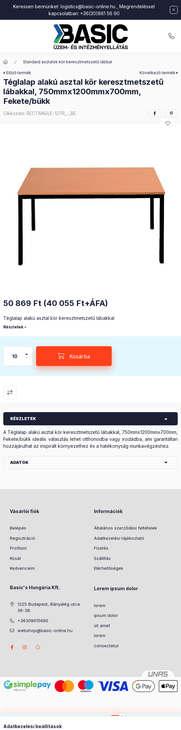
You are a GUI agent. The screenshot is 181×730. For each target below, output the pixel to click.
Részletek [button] (23, 418)
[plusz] (26, 351)
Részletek (13, 326)
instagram (25, 647)
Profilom (18, 548)
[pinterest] (171, 113)
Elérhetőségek (108, 568)
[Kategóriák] (63, 721)
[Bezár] (174, 10)
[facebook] (154, 113)
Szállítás (102, 558)
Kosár (15, 558)
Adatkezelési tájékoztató (119, 538)
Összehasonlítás (9, 392)
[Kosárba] (74, 356)
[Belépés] (96, 721)
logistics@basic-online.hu (87, 6)
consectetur (106, 645)
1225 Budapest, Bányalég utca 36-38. (48, 607)
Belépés (18, 528)
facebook (11, 647)
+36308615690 (171, 36)
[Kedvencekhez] (167, 123)
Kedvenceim (22, 568)
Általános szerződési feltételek (125, 528)
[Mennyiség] (14, 356)
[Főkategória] (5, 62)
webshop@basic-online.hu (45, 630)
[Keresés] (80, 721)
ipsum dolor (106, 615)
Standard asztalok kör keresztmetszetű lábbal (67, 61)
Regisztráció (22, 538)
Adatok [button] (19, 462)
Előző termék (18, 72)
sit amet (102, 625)
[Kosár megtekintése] (117, 721)
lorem (99, 605)
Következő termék (157, 72)
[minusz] (26, 361)
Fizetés (101, 548)
